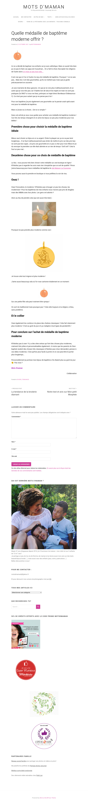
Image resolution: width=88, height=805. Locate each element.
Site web (14, 456)
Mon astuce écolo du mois (65, 17)
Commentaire (16, 416)
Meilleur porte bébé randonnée (21, 771)
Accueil (16, 17)
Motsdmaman (36, 44)
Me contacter (26, 17)
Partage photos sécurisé (38, 766)
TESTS (49, 17)
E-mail (14, 449)
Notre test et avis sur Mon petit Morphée (61, 391)
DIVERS (20, 21)
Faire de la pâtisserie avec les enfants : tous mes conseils (48, 21)
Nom (14, 442)
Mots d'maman (44, 7)
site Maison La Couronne (61, 168)
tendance (25, 379)
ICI (50, 579)
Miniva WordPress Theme (48, 798)
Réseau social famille (18, 761)
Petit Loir (39, 775)
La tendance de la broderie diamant (26, 391)
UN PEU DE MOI (39, 17)
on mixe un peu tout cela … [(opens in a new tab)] (33, 72)
